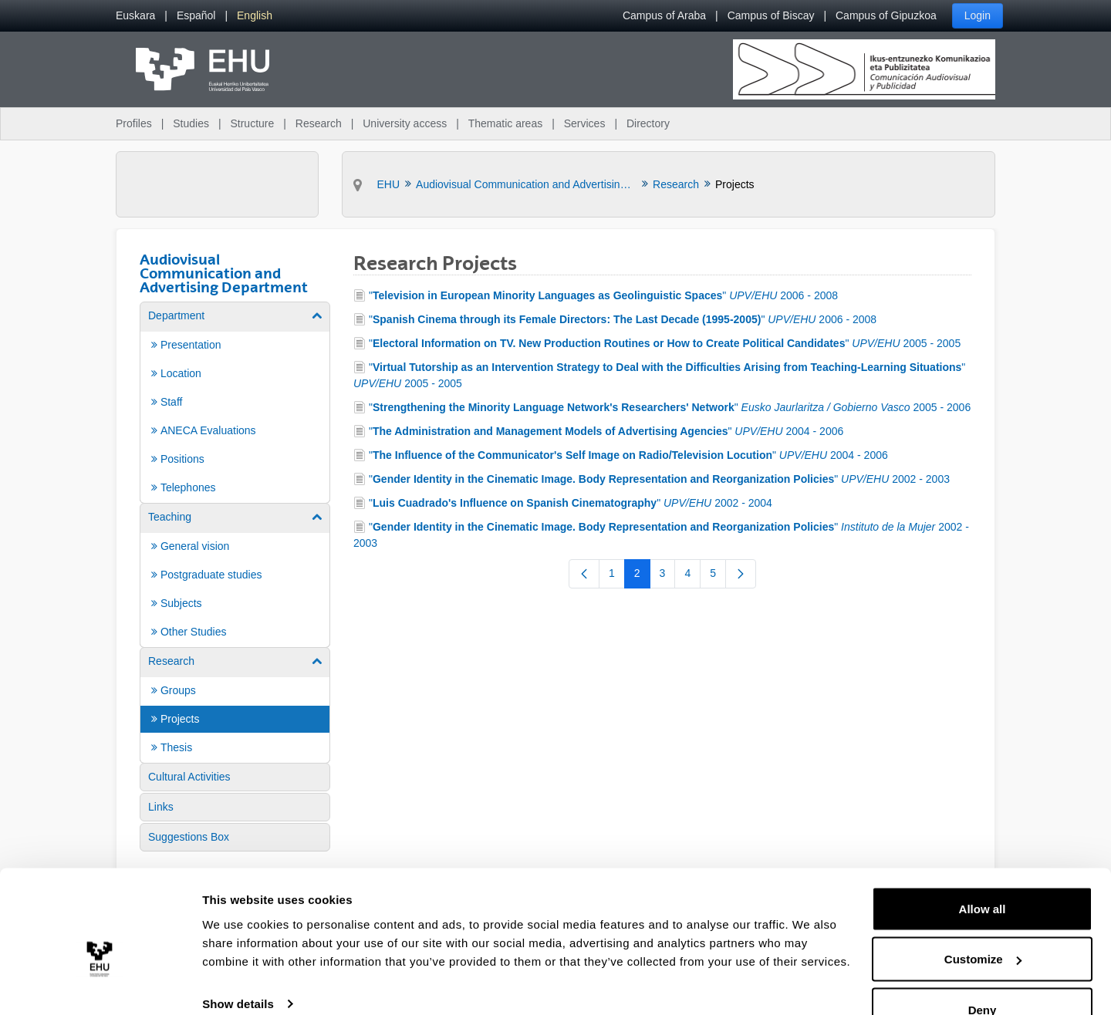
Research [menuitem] (318, 123)
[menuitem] (135, 16)
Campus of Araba (664, 15)
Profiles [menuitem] (134, 123)
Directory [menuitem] (648, 123)
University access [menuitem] (405, 123)
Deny (982, 973)
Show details (238, 967)
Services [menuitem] (585, 123)
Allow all (982, 872)
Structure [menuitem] (252, 123)
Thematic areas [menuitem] (505, 123)
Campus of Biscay (771, 15)
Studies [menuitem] (191, 123)
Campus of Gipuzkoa (886, 15)
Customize (983, 923)
